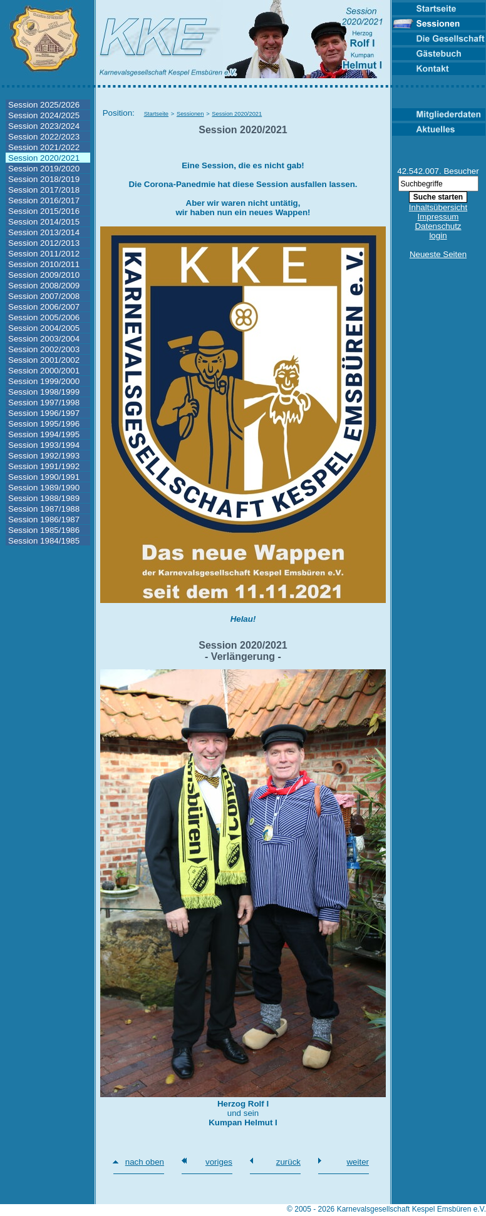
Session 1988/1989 (44, 498)
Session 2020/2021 (44, 158)
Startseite (156, 114)
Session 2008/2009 (44, 285)
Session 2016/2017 (44, 200)
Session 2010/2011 (44, 264)
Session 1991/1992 (44, 466)
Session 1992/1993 (44, 455)
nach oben (144, 1162)
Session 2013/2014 (44, 232)
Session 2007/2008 (44, 296)
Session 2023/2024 (44, 126)
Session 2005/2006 (44, 317)
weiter (357, 1162)
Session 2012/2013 (44, 243)
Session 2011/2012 (44, 253)
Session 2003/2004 (44, 338)
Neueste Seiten (438, 254)
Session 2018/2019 (44, 179)
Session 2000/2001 (44, 370)
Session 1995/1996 (44, 423)
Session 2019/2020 (44, 168)
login (438, 235)
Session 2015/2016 (44, 211)
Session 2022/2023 (44, 136)
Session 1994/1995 (44, 434)
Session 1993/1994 (44, 445)
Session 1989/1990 (44, 487)
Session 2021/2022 (44, 147)
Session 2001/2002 (44, 360)
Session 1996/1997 (44, 413)
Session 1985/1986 (44, 530)
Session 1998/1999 (44, 392)
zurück (288, 1162)
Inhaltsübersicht (438, 207)
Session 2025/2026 (44, 104)
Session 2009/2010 (44, 275)
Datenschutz (438, 226)
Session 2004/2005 (44, 328)
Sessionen (190, 114)
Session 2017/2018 (44, 190)
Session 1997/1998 (44, 402)
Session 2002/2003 (44, 349)
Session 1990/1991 (44, 477)
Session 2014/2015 (44, 221)
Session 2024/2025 (44, 115)
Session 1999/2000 (44, 381)
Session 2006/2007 (44, 307)
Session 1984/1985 (44, 540)
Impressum (438, 216)
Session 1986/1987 (44, 519)
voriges (218, 1162)
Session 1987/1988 (44, 509)
